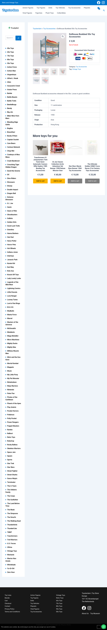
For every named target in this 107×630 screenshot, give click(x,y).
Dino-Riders (11, 178)
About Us (85, 613)
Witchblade (11, 565)
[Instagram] (103, 2)
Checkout (8, 603)
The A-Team (11, 486)
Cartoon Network (13, 147)
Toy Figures (41, 8)
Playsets (87, 8)
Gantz (9, 207)
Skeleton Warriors (14, 448)
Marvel (9, 318)
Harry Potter (11, 241)
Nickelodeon (12, 382)
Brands (7, 598)
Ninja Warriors (12, 386)
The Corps (11, 496)
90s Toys (10, 63)
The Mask (11, 510)
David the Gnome (13, 171)
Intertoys (10, 256)
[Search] (18, 38)
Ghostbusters (12, 215)
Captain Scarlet (13, 140)
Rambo (10, 430)
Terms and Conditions (13, 612)
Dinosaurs (11, 182)
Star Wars (11, 467)
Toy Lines (8, 595)
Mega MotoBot (12, 336)
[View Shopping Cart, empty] (99, 10)
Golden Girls (11, 222)
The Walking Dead (14, 521)
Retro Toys (11, 437)
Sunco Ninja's (12, 478)
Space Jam (11, 452)
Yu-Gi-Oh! (11, 568)
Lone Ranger (12, 296)
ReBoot (10, 433)
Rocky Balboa (12, 445)
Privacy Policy (10, 609)
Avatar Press (12, 90)
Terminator (11, 482)
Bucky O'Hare (12, 136)
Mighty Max (11, 347)
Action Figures (28, 8)
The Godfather (12, 500)
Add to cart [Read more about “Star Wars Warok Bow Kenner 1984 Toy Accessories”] (75, 181)
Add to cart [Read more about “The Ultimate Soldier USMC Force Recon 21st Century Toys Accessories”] (92, 181)
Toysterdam (37, 29)
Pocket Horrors (13, 411)
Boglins (10, 128)
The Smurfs (11, 517)
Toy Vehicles (60, 8)
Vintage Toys (12, 551)
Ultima (9, 547)
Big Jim (10, 112)
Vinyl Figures (27, 13)
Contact (8, 606)
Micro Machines (13, 340)
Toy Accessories (74, 8)
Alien (9, 82)
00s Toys (10, 48)
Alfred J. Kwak (12, 78)
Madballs (10, 311)
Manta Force (12, 315)
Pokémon (10, 415)
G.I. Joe (10, 203)
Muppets (10, 367)
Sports (9, 460)
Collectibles (61, 13)
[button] (104, 10)
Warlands (10, 555)
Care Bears (11, 143)
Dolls (50, 8)
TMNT (9, 532)
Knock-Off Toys (13, 275)
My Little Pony (12, 375)
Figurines (38, 13)
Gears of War (12, 211)
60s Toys (10, 52)
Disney (9, 186)
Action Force (12, 67)
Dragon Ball (11, 193)
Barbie (9, 93)
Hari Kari (10, 237)
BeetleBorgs (11, 105)
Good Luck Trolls (13, 226)
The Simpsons (12, 513)
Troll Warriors (12, 540)
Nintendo (10, 390)
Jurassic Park (12, 260)
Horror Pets (11, 245)
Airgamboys (11, 75)
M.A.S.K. (10, 307)
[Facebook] (98, 2)
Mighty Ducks (12, 343)
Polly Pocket (12, 418)
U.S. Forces (11, 543)
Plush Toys (50, 13)
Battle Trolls (11, 101)
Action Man (11, 71)
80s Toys (10, 60)
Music (9, 371)
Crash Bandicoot (13, 161)
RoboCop (10, 441)
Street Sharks (12, 475)
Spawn (9, 456)
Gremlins (10, 230)
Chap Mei (10, 151)
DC (8, 175)
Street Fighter (12, 471)
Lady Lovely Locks (14, 278)
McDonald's (11, 328)
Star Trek (10, 463)
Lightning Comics (13, 288)
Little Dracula (12, 292)
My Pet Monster (13, 378)
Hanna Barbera (12, 233)
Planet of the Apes (14, 403)
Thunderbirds (12, 525)
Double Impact (12, 190)
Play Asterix (11, 407)
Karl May (10, 267)
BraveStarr (11, 132)
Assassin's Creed (13, 86)
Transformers (12, 536)
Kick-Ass (10, 271)
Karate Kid (11, 263)
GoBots (10, 218)
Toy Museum (95, 613)
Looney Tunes (12, 300)
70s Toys (10, 56)
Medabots (11, 332)
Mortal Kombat (12, 363)
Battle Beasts (12, 97)
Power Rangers (13, 422)
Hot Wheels (11, 248)
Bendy (9, 108)
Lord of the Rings (13, 303)
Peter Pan (11, 393)
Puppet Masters (13, 426)
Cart (6, 601)
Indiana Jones (12, 252)
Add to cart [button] (40, 181)
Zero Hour (11, 572)
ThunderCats (12, 528)
